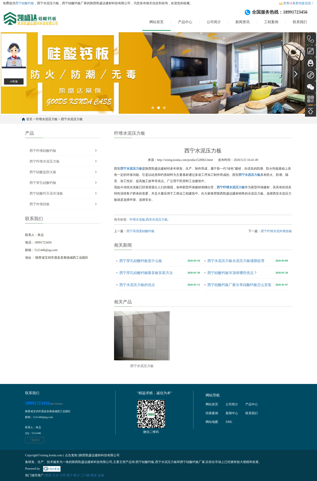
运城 (101, 475)
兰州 (62, 475)
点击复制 (71, 455)
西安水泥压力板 (157, 219)
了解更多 (34, 440)
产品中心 (185, 22)
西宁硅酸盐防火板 (43, 172)
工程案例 (271, 22)
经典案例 (212, 413)
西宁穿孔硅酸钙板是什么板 (140, 261)
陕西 (48, 475)
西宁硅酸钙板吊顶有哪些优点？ (232, 273)
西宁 (69, 475)
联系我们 (300, 22)
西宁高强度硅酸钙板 (140, 231)
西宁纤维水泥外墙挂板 (276, 231)
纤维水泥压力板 (47, 119)
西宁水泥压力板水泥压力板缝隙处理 (235, 261)
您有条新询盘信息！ (296, 3)
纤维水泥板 (137, 219)
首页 (29, 119)
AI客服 (14, 81)
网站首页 (156, 22)
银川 (76, 475)
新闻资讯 (242, 22)
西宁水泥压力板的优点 (137, 285)
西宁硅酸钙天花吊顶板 (46, 193)
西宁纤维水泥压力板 (45, 161)
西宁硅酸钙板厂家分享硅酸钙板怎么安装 (239, 285)
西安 (93, 475)
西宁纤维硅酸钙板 (43, 150)
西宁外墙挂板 (40, 204)
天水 (55, 475)
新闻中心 (232, 413)
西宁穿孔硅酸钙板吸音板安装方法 (146, 273)
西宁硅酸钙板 (24, 3)
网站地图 (212, 422)
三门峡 (85, 475)
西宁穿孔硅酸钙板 (43, 183)
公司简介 (214, 22)
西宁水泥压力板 (72, 119)
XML (229, 422)
